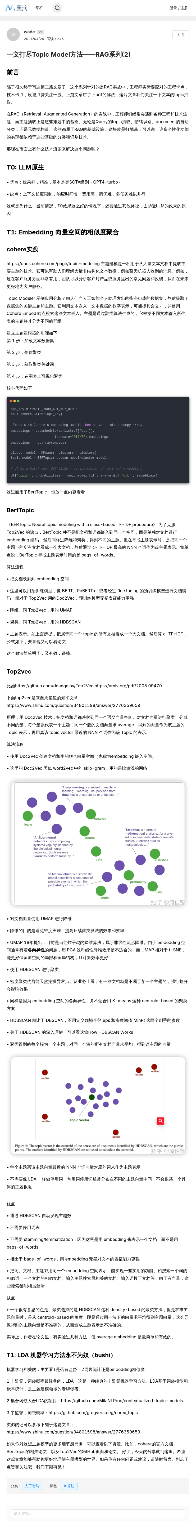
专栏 (39, 7)
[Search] (57, 8)
